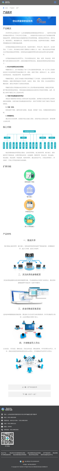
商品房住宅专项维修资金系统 (17, 453)
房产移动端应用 (29, 387)
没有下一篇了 (29, 394)
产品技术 (12, 8)
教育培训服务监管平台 (47, 454)
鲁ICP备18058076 (32, 464)
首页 (6, 8)
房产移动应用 (46, 453)
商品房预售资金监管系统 (34, 453)
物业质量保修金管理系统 (19, 454)
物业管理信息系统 (33, 454)
